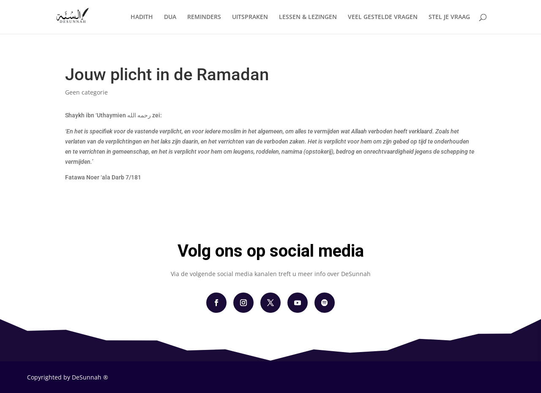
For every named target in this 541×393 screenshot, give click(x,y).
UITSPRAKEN (250, 17)
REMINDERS (204, 17)
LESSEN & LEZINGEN (308, 17)
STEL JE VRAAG (449, 17)
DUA (170, 17)
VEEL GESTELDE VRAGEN (383, 17)
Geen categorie (86, 92)
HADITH (142, 17)
